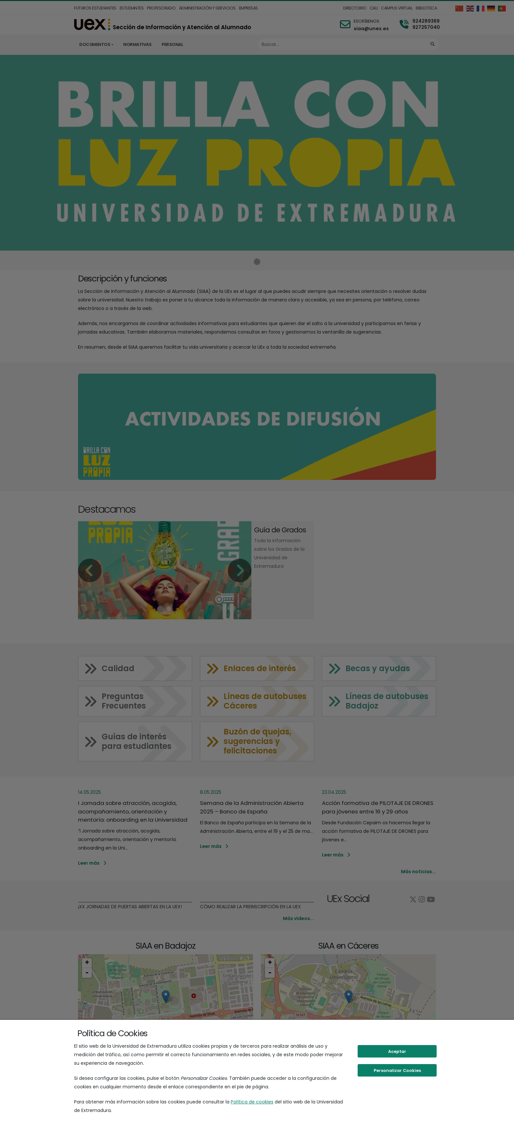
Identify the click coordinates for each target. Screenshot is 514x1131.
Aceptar (397, 1051)
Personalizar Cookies (397, 1070)
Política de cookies (252, 1102)
